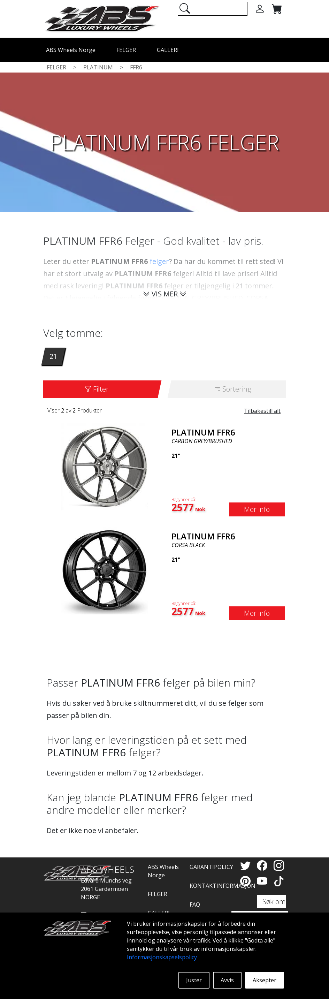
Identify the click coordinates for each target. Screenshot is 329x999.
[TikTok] (279, 881)
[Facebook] (263, 865)
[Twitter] (246, 865)
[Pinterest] (246, 881)
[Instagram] (279, 865)
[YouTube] (263, 881)
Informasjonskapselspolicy (162, 957)
